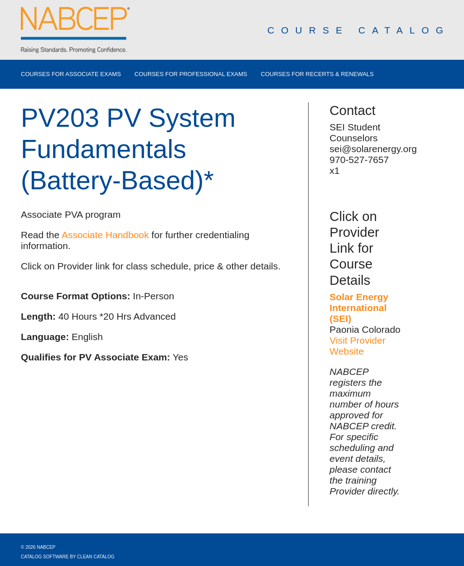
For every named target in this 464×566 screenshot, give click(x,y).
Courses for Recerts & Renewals (317, 74)
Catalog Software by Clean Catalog (68, 556)
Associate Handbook (105, 235)
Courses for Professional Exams (191, 74)
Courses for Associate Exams (71, 74)
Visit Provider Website (357, 345)
